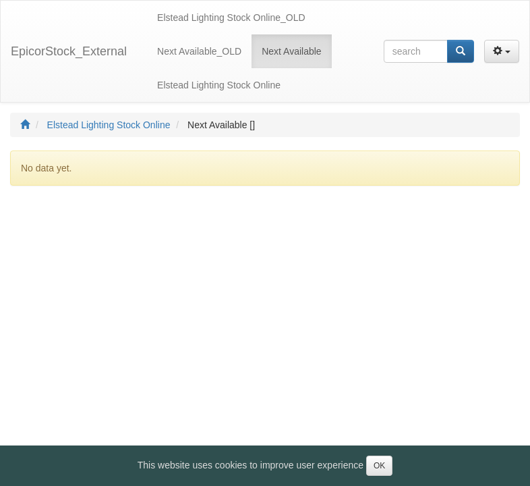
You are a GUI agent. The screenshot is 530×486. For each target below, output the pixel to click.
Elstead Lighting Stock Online (109, 124)
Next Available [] (221, 124)
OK (379, 465)
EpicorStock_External (69, 51)
